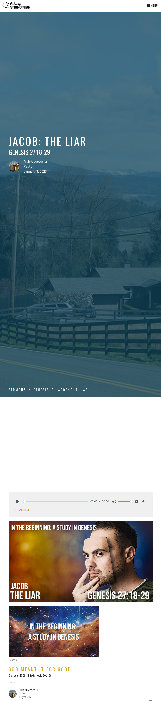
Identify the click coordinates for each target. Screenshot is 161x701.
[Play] (18, 501)
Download (22, 510)
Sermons (17, 389)
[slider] (56, 501)
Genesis (41, 389)
